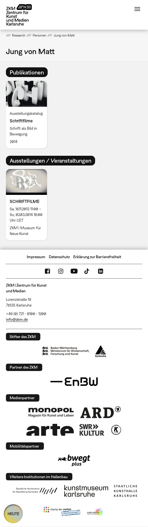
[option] (28, 114)
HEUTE (13, 514)
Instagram (60, 271)
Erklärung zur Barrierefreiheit (97, 257)
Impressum (36, 257)
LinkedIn (100, 271)
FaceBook (47, 271)
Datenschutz (59, 257)
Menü (137, 9)
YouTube (74, 271)
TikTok (87, 271)
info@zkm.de (17, 319)
